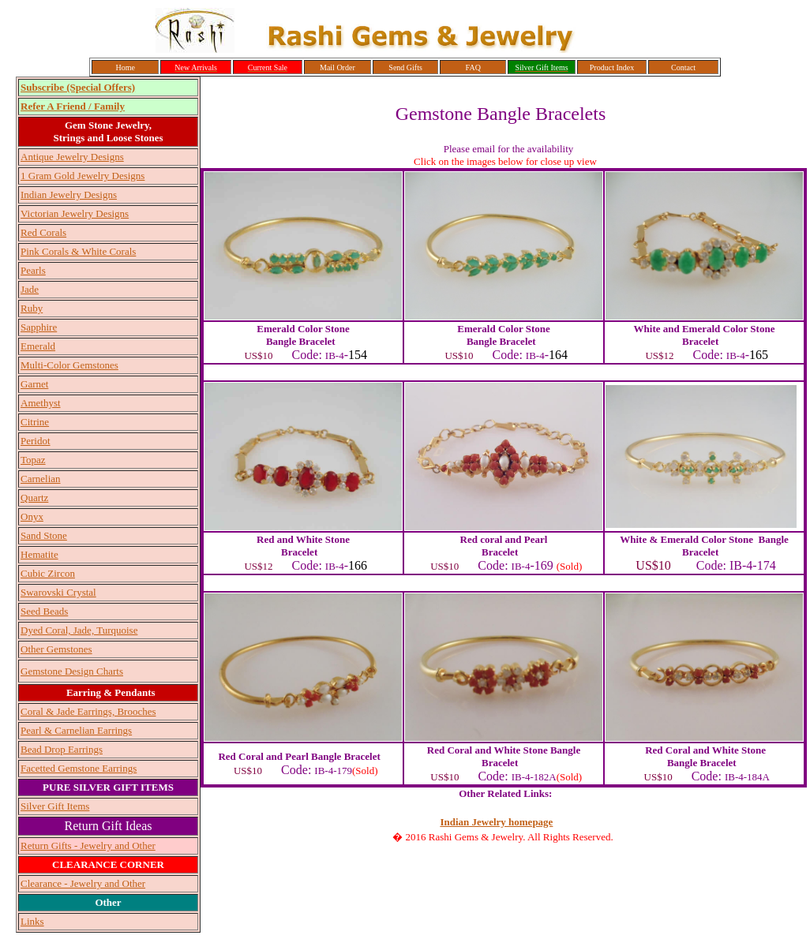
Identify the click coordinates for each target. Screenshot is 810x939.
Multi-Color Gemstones (69, 365)
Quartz (34, 497)
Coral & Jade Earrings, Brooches (88, 711)
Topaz (33, 460)
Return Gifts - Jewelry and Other (88, 845)
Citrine (35, 422)
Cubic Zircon (48, 573)
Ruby (32, 308)
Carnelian (41, 478)
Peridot (36, 441)
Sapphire (39, 327)
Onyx (32, 516)
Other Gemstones (56, 649)
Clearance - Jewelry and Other (83, 883)
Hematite (39, 554)
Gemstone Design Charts (72, 671)
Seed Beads (44, 611)
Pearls (33, 270)
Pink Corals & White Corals (78, 251)
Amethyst (41, 403)
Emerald (38, 346)
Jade (30, 289)
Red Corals (43, 232)
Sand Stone (44, 535)
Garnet (34, 384)
